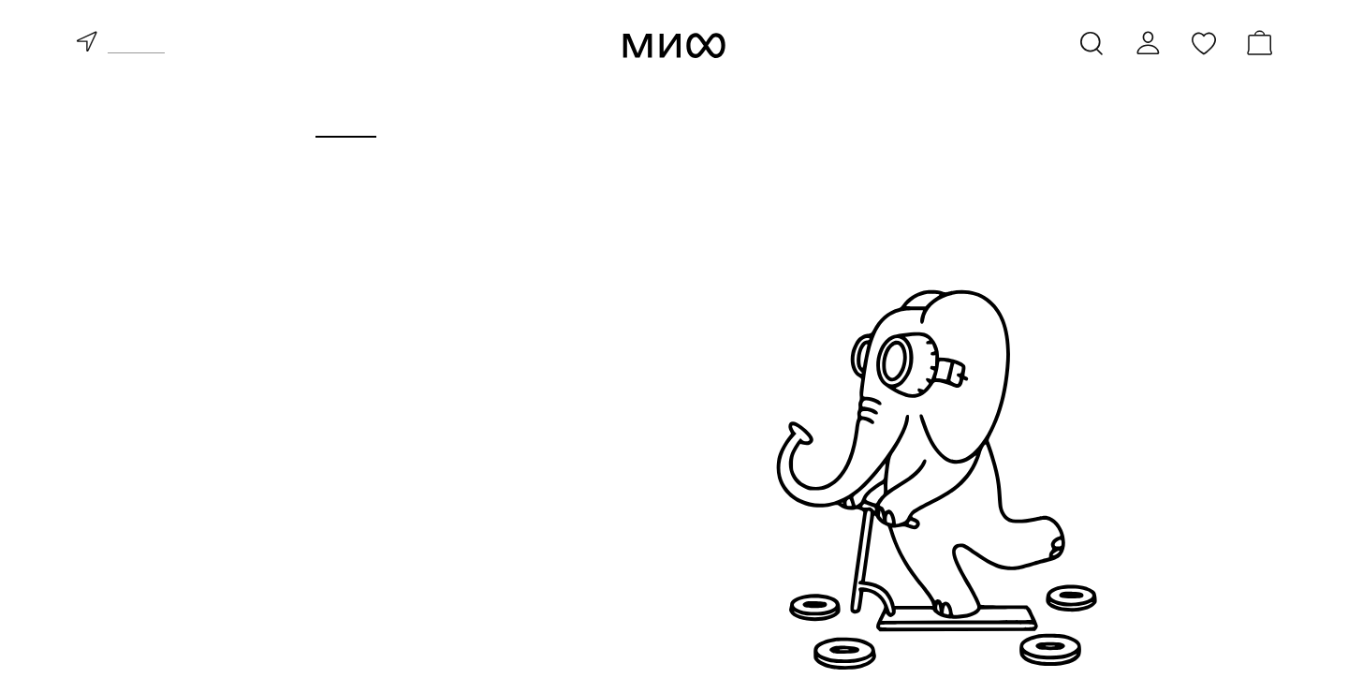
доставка (136, 45)
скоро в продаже (343, 567)
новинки (306, 511)
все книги (311, 483)
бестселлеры (327, 539)
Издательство (873, 118)
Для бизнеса (712, 118)
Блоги (1003, 118)
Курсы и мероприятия (513, 118)
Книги (345, 118)
